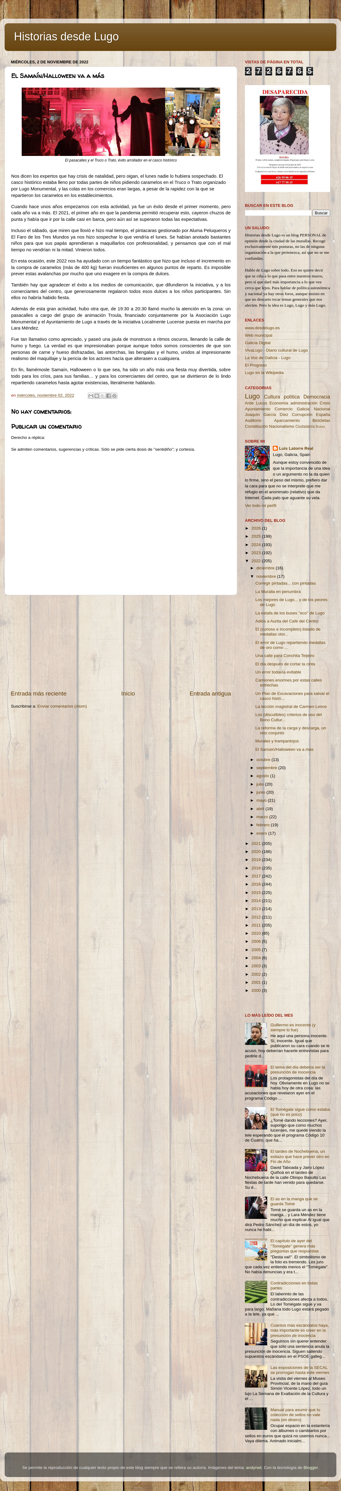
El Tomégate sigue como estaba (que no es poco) (300, 1112)
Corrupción (302, 414)
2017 (256, 876)
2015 (256, 892)
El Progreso (256, 365)
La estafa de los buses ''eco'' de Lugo (290, 613)
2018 (256, 868)
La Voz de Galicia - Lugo (267, 357)
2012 (256, 917)
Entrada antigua (210, 693)
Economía (278, 403)
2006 (256, 941)
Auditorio (253, 420)
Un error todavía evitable (278, 672)
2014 (256, 900)
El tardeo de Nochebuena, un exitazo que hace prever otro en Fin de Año (299, 1156)
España (323, 414)
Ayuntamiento (257, 409)
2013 (256, 908)
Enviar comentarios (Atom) (62, 706)
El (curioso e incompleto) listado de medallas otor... (288, 631)
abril (260, 808)
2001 (256, 982)
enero (262, 833)
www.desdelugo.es (262, 328)
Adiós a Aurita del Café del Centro (286, 621)
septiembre (267, 767)
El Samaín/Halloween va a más (284, 749)
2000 (256, 990)
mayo (262, 800)
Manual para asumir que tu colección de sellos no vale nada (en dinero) (295, 1414)
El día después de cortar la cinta (285, 664)
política (291, 396)
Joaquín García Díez (266, 414)
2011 (256, 925)
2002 (256, 974)
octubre (264, 759)
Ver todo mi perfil (260, 505)
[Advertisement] (120, 642)
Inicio (128, 693)
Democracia (316, 396)
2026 (256, 528)
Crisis (325, 403)
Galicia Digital (258, 342)
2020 (256, 851)
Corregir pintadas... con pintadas (285, 583)
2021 (256, 843)
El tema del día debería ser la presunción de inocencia (297, 1069)
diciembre (266, 568)
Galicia (303, 409)
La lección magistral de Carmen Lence (291, 706)
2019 (256, 859)
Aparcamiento (287, 420)
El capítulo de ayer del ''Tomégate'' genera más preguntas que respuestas (294, 1245)
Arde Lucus (256, 403)
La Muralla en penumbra (278, 591)
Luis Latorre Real (296, 448)
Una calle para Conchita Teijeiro (284, 655)
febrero (263, 825)
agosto (263, 775)
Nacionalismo (281, 426)
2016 (256, 884)
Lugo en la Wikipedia (264, 372)
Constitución (256, 426)
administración (303, 403)
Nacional (322, 409)
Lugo (252, 396)
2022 (256, 561)
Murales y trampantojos (277, 741)
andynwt (253, 1467)
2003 (256, 966)
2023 (256, 552)
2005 (256, 949)
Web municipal (258, 335)
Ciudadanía (305, 426)
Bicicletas (321, 420)
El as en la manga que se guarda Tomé (293, 1201)
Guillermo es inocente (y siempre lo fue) (293, 1027)
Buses (320, 426)
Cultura (272, 396)
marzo (262, 816)
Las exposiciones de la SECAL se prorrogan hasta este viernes (299, 1370)
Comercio (284, 409)
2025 (256, 536)
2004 (256, 957)
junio (261, 792)
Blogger (310, 1467)
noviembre (266, 576)
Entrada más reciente (39, 693)
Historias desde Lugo (66, 36)
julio (260, 784)
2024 (256, 544)
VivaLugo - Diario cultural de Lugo (276, 350)
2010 (256, 933)
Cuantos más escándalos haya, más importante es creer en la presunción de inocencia (299, 1330)
